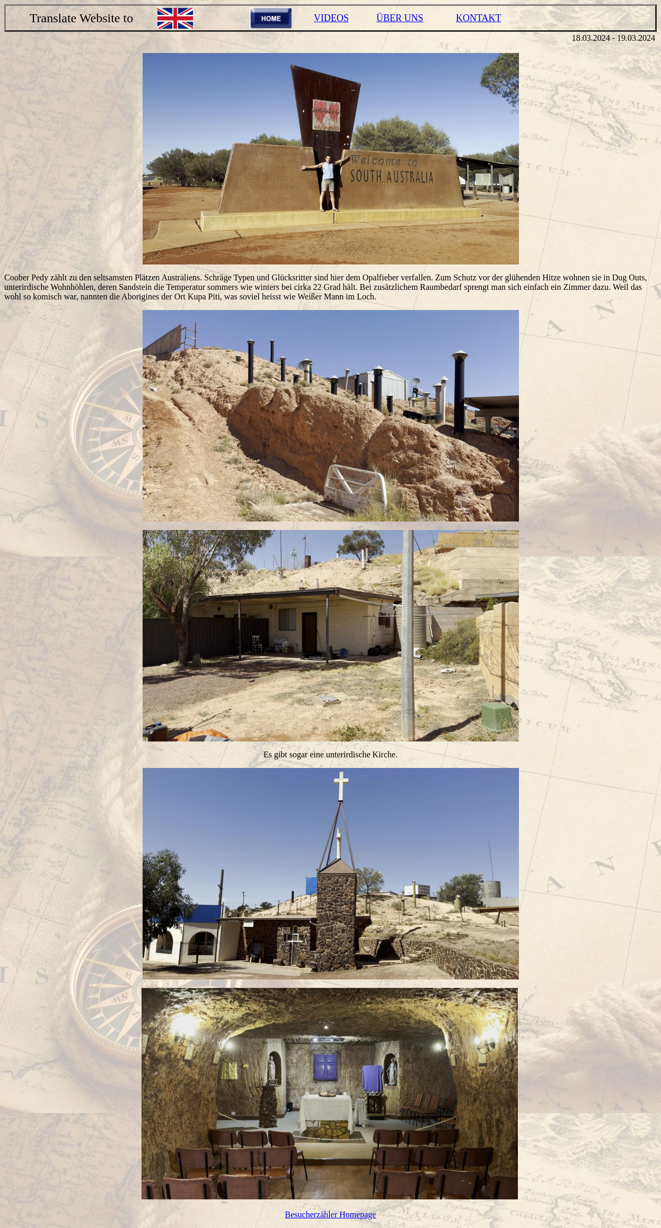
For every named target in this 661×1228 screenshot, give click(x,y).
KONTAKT (478, 18)
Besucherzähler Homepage (330, 1214)
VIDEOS (331, 18)
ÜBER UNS (400, 18)
